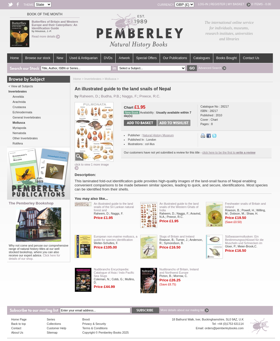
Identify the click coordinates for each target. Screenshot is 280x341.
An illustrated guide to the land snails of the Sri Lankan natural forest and (114, 207)
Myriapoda (19, 127)
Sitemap (52, 332)
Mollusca (110, 78)
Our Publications (175, 58)
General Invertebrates (27, 117)
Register (218, 4)
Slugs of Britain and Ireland (176, 236)
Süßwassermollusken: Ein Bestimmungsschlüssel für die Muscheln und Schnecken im (244, 240)
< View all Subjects (20, 86)
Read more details (46, 36)
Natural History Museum (158, 135)
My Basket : (239, 4)
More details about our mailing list (185, 310)
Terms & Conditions (94, 328)
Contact (16, 328)
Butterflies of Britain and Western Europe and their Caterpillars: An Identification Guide (55, 25)
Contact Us (251, 58)
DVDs (108, 58)
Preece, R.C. (149, 96)
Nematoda (19, 133)
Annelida (18, 96)
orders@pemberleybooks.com (224, 328)
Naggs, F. (129, 96)
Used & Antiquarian (83, 58)
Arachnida (19, 101)
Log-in (203, 4)
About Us (17, 332)
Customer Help (56, 328)
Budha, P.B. (110, 96)
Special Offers (146, 58)
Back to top (18, 323)
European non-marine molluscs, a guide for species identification (115, 238)
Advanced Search (212, 68)
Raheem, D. (89, 96)
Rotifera (18, 143)
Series (51, 319)
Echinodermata (22, 112)
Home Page (19, 319)
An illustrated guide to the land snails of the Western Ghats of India (179, 207)
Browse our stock (37, 58)
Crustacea (19, 107)
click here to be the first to (228, 152)
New (60, 58)
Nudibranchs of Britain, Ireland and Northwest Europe (179, 271)
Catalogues (201, 58)
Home (14, 58)
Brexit (86, 319)
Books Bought (226, 58)
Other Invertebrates (25, 138)
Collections (54, 323)
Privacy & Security (94, 323)
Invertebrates (92, 78)
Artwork (124, 58)
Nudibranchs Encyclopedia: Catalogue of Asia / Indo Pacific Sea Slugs (114, 273)
